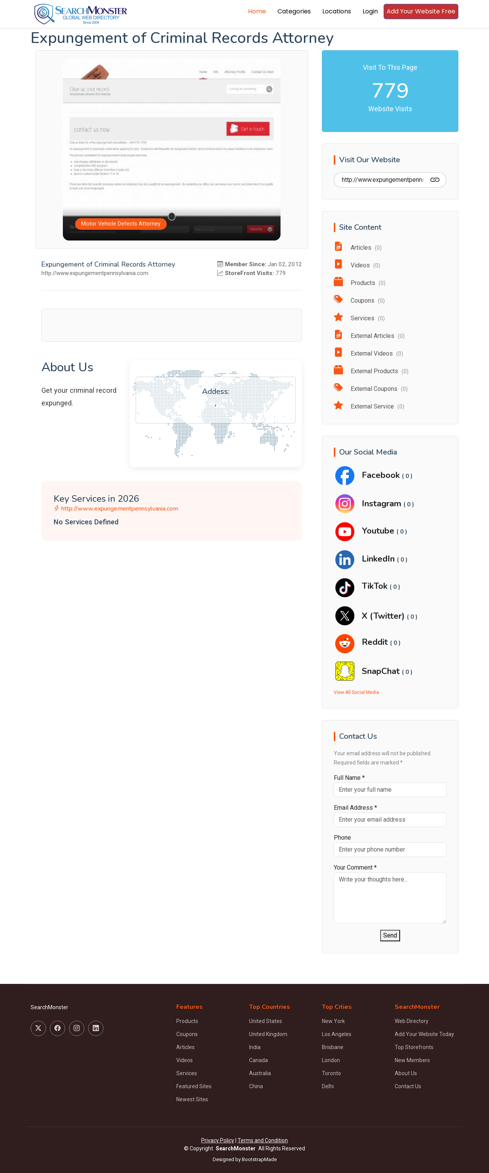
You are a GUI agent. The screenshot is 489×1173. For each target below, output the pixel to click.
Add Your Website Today (424, 1034)
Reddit (376, 642)
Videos (357, 265)
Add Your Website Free (421, 11)
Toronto (331, 1073)
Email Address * (355, 807)
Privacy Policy (217, 1140)
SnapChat (382, 671)
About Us (406, 1073)
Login (370, 11)
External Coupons (371, 388)
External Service (369, 406)
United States (265, 1021)
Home (257, 11)
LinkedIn (379, 559)
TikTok (376, 586)
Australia (260, 1073)
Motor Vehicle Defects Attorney (121, 224)
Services (359, 318)
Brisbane (332, 1047)
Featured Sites (194, 1086)
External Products (371, 371)
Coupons (359, 300)
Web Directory (411, 1021)
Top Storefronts (414, 1047)
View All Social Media (356, 692)
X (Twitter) (384, 616)
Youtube (379, 531)
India (255, 1047)
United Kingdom (268, 1034)
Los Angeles (336, 1034)
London (331, 1060)
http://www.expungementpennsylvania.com (116, 508)
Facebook (382, 475)
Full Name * (349, 777)
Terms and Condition (263, 1140)
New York (333, 1021)
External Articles (369, 335)
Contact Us (408, 1086)
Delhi (328, 1086)
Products (360, 283)
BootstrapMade (259, 1159)
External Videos (368, 353)
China (256, 1086)
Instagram (383, 503)
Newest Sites (192, 1099)
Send (390, 935)
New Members (412, 1060)
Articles (358, 247)
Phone (342, 837)
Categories (294, 11)
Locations (336, 11)
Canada (258, 1060)
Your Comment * (355, 867)
